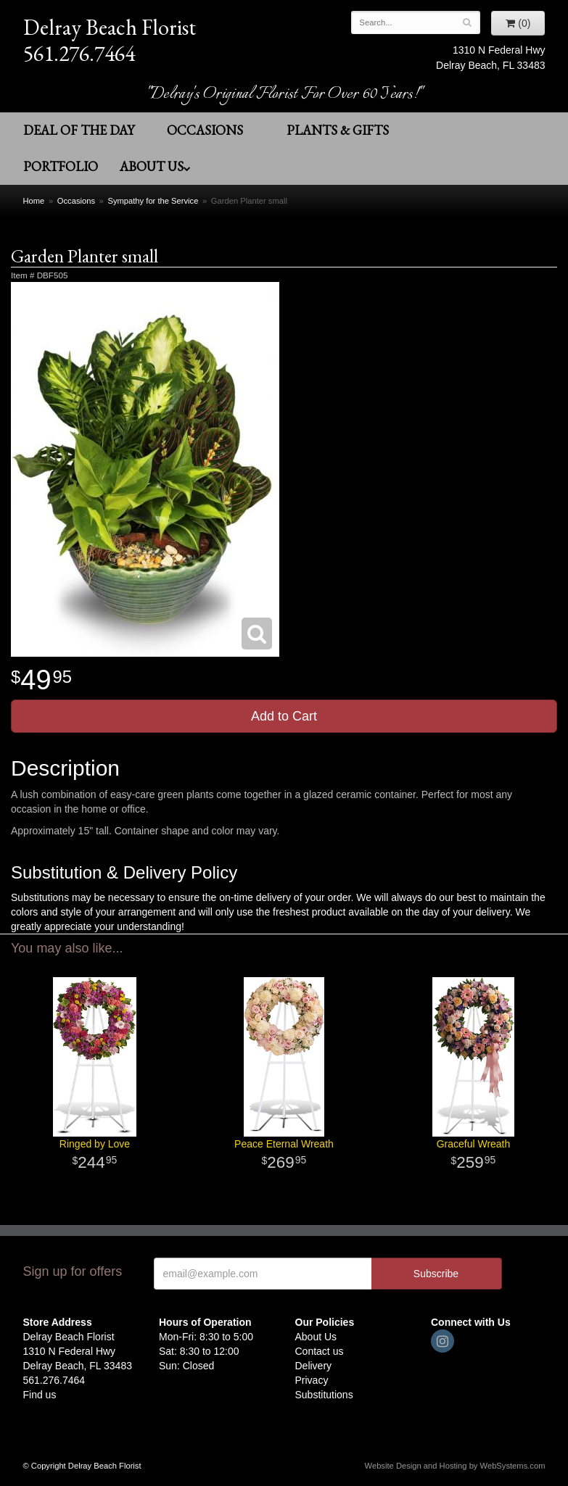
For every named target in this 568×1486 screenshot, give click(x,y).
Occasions (205, 130)
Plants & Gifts (338, 130)
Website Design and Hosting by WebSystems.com (455, 1465)
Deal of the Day (78, 130)
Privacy (312, 1380)
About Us (155, 166)
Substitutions (324, 1394)
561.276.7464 (79, 54)
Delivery (313, 1365)
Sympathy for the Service (152, 200)
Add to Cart (284, 716)
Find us (40, 1394)
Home (34, 200)
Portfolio (60, 166)
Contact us (319, 1351)
